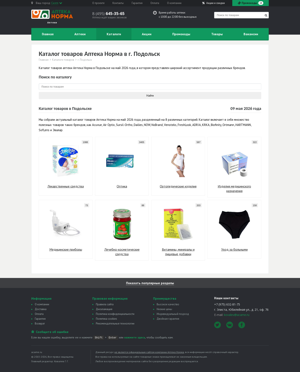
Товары (217, 34)
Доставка (40, 309)
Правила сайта (105, 304)
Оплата (154, 3)
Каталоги (114, 34)
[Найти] (266, 15)
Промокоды (181, 34)
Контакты (118, 3)
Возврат (40, 323)
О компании (174, 3)
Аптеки (80, 34)
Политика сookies (106, 318)
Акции (213, 3)
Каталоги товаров (63, 60)
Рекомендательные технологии (115, 323)
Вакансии (251, 34)
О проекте (98, 3)
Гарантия (137, 3)
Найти (150, 95)
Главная (48, 34)
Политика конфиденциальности (115, 314)
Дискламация (104, 309)
